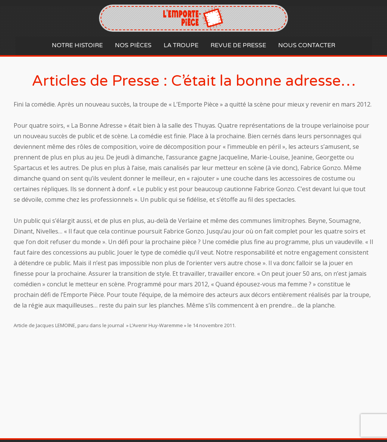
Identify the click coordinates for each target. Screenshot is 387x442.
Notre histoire (77, 45)
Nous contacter (306, 45)
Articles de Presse (95, 81)
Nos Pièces (133, 45)
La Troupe (181, 45)
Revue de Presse (238, 45)
